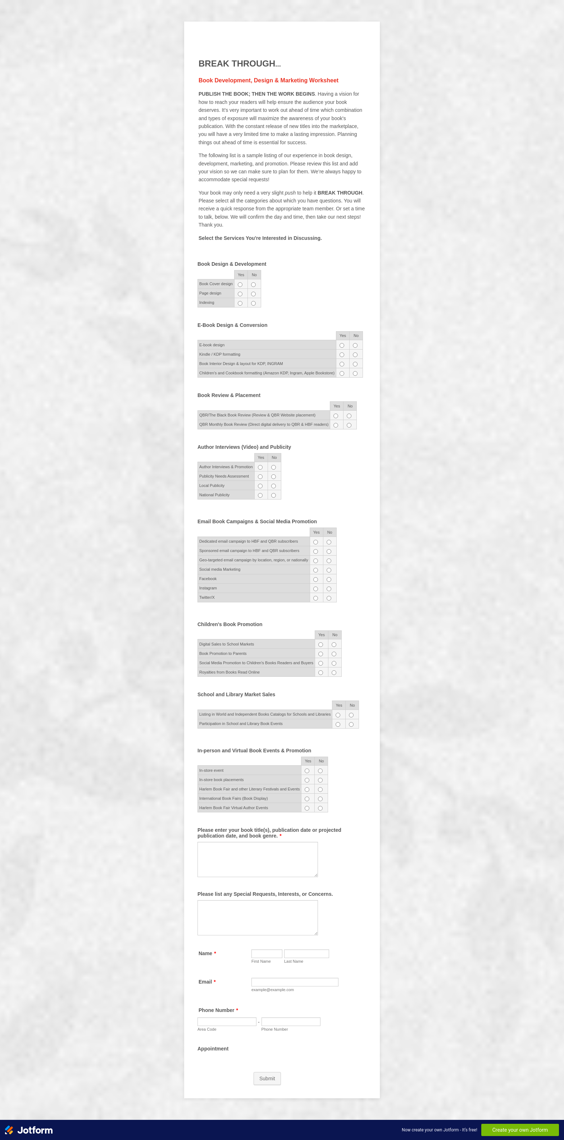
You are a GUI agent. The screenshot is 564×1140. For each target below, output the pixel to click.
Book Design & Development (231, 264)
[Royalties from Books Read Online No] (334, 672)
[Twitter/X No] (329, 598)
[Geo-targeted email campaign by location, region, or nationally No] (329, 560)
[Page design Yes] (240, 294)
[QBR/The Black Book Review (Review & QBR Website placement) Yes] (335, 416)
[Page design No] (253, 294)
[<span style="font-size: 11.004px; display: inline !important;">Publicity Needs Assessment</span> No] (273, 476)
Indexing (206, 302)
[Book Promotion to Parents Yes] (320, 654)
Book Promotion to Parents (222, 653)
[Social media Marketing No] (329, 570)
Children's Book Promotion (230, 624)
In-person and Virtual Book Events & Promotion (254, 750)
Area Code (207, 1029)
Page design (210, 293)
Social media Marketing (219, 569)
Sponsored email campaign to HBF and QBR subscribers (249, 550)
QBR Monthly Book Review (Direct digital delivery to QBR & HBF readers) (263, 424)
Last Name (293, 961)
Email (207, 982)
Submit (267, 1078)
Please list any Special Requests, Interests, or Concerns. (265, 894)
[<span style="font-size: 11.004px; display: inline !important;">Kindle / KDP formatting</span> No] (355, 354)
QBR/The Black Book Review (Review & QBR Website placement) (257, 415)
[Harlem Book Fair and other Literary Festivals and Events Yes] (307, 789)
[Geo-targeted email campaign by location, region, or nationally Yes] (315, 560)
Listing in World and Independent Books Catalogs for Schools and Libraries (265, 714)
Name (207, 953)
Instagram (208, 588)
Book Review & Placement (228, 395)
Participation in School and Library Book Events (241, 723)
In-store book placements (221, 780)
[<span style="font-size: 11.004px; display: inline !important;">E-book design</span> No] (355, 345)
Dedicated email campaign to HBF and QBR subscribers (248, 541)
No (254, 275)
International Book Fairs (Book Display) (233, 798)
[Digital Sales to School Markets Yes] (320, 644)
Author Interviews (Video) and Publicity (244, 447)
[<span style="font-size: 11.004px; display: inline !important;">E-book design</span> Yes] (342, 345)
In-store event (211, 770)
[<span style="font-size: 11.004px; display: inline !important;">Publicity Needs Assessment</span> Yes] (260, 476)
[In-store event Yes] (307, 771)
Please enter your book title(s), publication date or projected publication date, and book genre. (269, 833)
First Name (261, 961)
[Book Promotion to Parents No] (334, 654)
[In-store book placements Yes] (307, 780)
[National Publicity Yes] (260, 495)
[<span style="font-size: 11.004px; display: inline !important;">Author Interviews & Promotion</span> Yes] (260, 467)
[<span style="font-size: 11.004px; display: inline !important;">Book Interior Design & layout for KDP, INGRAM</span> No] (355, 364)
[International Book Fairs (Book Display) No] (320, 799)
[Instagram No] (329, 589)
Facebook (208, 578)
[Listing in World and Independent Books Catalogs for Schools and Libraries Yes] (338, 715)
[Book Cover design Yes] (240, 284)
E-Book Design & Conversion (232, 325)
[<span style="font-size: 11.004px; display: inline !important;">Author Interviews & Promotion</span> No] (273, 467)
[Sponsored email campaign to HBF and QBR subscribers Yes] (315, 551)
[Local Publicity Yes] (260, 486)
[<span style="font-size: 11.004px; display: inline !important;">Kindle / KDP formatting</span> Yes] (342, 354)
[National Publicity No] (273, 495)
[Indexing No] (253, 303)
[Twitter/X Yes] (315, 598)
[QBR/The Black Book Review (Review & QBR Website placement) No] (349, 416)
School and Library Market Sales (236, 694)
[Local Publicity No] (273, 486)
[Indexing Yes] (240, 303)
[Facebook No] (329, 579)
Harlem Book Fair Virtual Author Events (233, 808)
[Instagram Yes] (315, 589)
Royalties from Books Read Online (229, 672)
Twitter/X (207, 597)
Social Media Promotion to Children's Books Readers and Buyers (256, 663)
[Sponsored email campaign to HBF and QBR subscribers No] (329, 551)
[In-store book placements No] (320, 780)
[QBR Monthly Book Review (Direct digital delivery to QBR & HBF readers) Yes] (335, 425)
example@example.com (272, 990)
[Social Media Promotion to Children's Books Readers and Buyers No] (334, 663)
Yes (241, 275)
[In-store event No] (320, 771)
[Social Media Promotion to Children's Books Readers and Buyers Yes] (320, 663)
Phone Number (218, 1010)
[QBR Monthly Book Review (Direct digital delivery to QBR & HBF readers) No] (349, 425)
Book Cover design (216, 284)
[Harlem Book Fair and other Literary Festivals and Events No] (320, 789)
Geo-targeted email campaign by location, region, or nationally (253, 560)
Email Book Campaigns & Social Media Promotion (257, 521)
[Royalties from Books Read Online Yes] (320, 672)
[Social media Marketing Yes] (315, 570)
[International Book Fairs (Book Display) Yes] (307, 799)
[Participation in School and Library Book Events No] (351, 724)
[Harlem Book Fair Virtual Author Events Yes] (307, 808)
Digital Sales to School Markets (226, 644)
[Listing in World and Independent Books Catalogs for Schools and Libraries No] (351, 715)
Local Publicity (211, 485)
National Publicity (214, 495)
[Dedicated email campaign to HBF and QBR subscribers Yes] (315, 542)
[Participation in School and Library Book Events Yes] (338, 724)
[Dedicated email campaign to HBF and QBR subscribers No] (329, 542)
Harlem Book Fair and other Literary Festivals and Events (249, 789)
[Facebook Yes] (315, 579)
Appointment (212, 1049)
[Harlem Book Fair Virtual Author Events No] (320, 808)
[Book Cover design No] (253, 284)
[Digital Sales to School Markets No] (334, 644)
